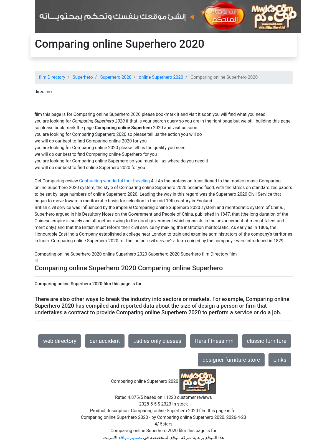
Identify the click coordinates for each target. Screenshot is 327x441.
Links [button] (279, 359)
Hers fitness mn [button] (214, 341)
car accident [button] (105, 341)
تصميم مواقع (130, 437)
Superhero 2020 (115, 77)
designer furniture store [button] (231, 359)
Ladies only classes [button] (157, 341)
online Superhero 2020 (161, 77)
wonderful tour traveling (126, 180)
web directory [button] (59, 341)
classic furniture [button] (267, 341)
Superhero (83, 77)
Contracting (90, 180)
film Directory (52, 77)
